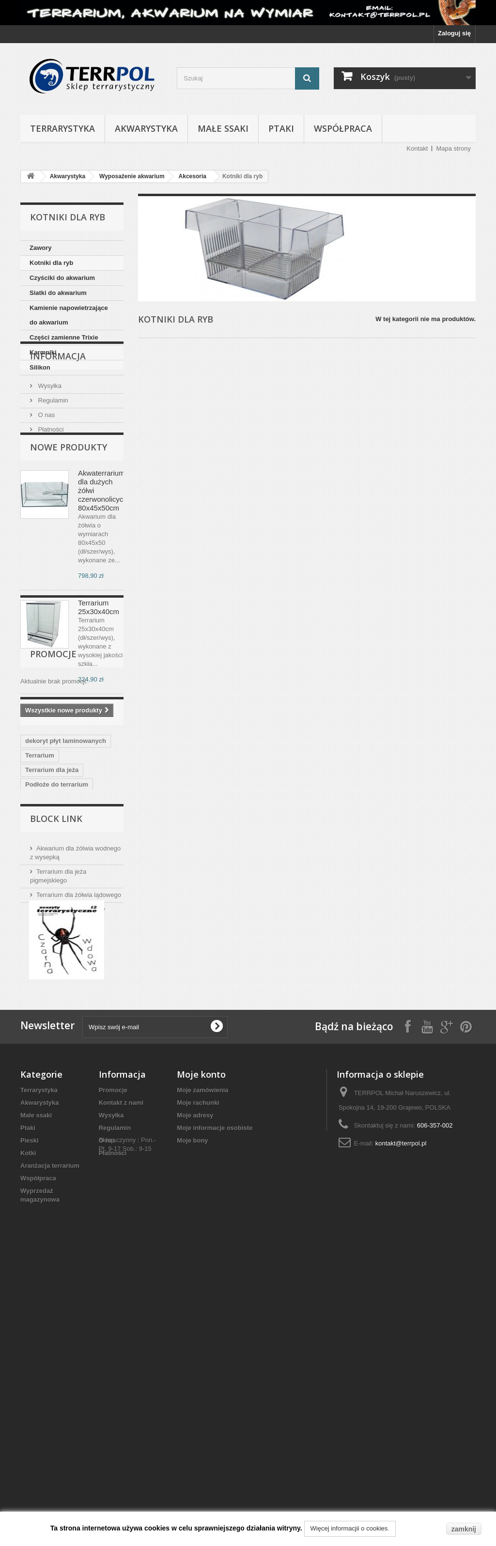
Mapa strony (453, 148)
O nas (45, 459)
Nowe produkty (68, 510)
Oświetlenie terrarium (57, 972)
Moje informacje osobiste (214, 1413)
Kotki (28, 1438)
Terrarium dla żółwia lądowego (78, 1140)
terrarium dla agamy (55, 957)
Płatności (49, 474)
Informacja (58, 404)
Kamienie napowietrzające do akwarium (69, 315)
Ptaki (281, 128)
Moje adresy (195, 1400)
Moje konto (201, 1359)
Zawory (41, 247)
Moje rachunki (198, 1387)
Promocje (53, 809)
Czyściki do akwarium (62, 277)
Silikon (40, 367)
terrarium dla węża (52, 986)
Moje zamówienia (202, 1375)
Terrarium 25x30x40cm (98, 670)
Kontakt (417, 148)
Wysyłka (49, 430)
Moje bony (192, 1425)
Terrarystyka (62, 128)
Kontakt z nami (121, 1387)
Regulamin (52, 444)
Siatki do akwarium (58, 292)
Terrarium (39, 914)
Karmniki (43, 352)
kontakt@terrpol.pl (401, 1428)
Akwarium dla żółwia (56, 1016)
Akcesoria (192, 176)
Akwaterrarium (47, 1030)
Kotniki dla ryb (51, 262)
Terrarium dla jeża (51, 928)
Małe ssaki (223, 128)
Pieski (29, 1425)
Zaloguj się (454, 33)
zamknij (463, 1529)
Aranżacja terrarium (49, 1450)
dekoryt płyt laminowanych (65, 899)
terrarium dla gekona (56, 1001)
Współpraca (343, 128)
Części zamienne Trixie (64, 337)
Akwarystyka (146, 128)
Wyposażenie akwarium (132, 176)
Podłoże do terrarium (56, 943)
